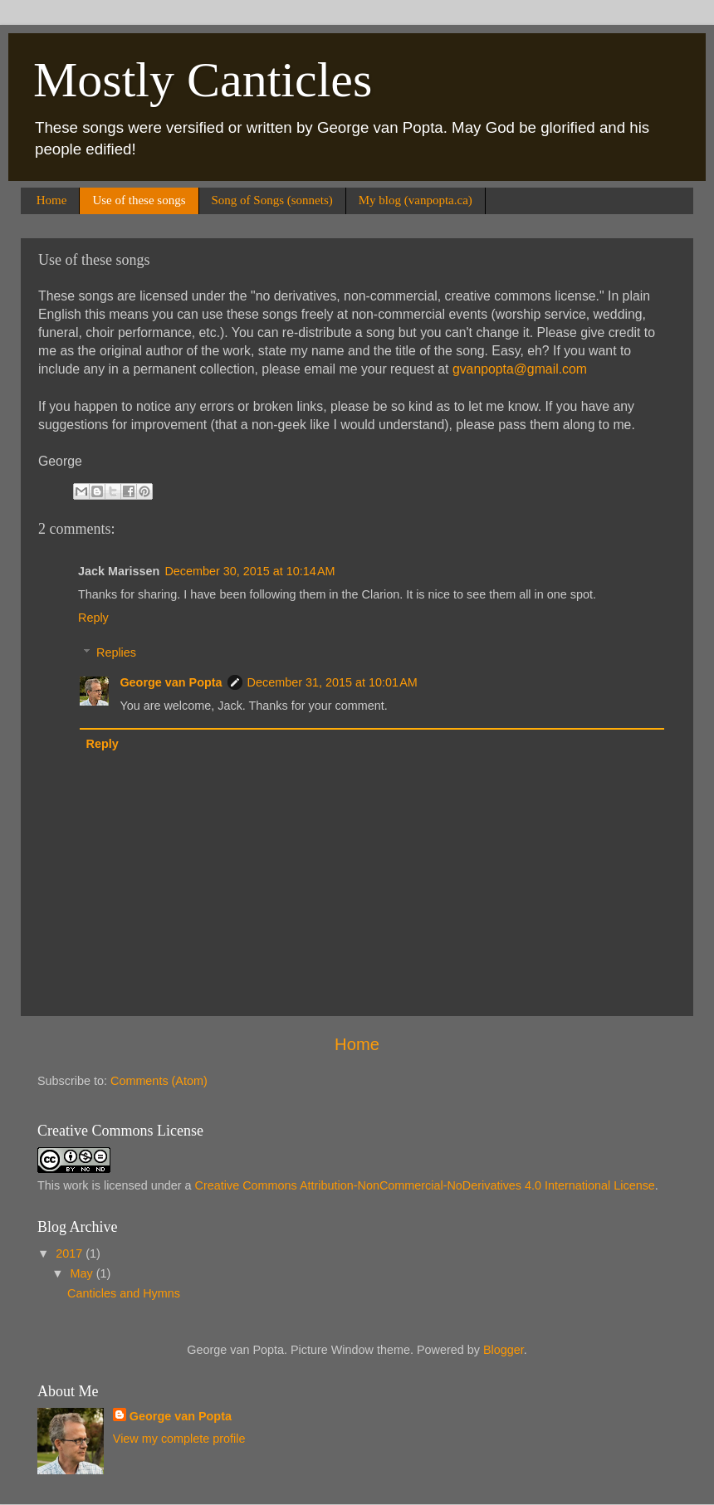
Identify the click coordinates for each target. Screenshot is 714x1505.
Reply (93, 617)
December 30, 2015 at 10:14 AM (249, 571)
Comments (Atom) (159, 1080)
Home (52, 200)
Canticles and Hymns (123, 1293)
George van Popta (171, 682)
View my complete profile (179, 1438)
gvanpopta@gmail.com (519, 369)
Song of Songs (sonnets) (272, 200)
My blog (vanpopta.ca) (415, 200)
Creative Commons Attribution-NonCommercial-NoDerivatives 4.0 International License (425, 1185)
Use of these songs (138, 200)
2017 (71, 1253)
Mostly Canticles (202, 79)
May (83, 1273)
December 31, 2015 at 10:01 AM (332, 682)
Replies (116, 652)
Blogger (503, 1349)
